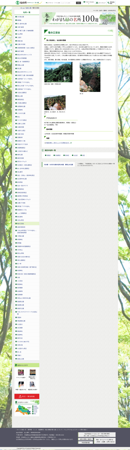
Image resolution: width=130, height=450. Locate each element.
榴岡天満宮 (20, 158)
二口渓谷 (20, 281)
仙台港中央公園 (22, 179)
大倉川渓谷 (20, 134)
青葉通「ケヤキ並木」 (24, 82)
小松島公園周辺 (22, 103)
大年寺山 (20, 250)
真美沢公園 (20, 308)
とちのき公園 (21, 113)
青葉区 (35, 406)
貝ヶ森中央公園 (22, 24)
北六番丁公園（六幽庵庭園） (25, 30)
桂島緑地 (20, 291)
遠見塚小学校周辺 (22, 196)
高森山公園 (20, 359)
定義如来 (20, 137)
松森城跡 (20, 295)
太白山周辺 (20, 220)
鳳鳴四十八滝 (21, 141)
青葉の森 (20, 41)
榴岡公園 (20, 155)
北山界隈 (20, 34)
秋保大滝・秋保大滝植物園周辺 (26, 274)
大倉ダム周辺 (21, 130)
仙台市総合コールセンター (92, 434)
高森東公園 (20, 305)
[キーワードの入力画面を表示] (46, 2)
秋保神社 (20, 270)
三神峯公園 (20, 236)
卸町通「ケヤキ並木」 (24, 206)
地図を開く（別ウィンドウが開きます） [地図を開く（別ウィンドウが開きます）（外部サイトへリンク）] (58, 143)
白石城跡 (20, 328)
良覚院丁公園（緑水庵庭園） (25, 75)
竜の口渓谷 (20, 224)
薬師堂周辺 (20, 189)
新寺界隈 (20, 182)
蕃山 (18, 117)
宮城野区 (36, 408)
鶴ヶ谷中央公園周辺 (23, 168)
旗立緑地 (20, 217)
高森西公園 (20, 301)
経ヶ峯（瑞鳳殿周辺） (24, 61)
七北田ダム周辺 (22, 348)
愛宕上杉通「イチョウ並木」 (25, 86)
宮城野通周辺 (21, 148)
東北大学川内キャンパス (24, 55)
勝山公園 (20, 96)
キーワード (49, 2)
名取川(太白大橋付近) (23, 257)
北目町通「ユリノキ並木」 (25, 79)
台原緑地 (20, 110)
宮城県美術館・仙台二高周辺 (25, 48)
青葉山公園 (20, 65)
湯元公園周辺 (21, 260)
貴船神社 (20, 331)
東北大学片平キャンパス (24, 72)
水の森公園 (20, 17)
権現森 (19, 20)
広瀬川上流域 (21, 124)
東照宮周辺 (20, 99)
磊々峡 (19, 264)
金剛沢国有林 (21, 227)
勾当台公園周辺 (22, 92)
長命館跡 (20, 288)
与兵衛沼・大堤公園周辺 (24, 165)
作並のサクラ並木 (22, 144)
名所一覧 (28, 8)
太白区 (35, 412)
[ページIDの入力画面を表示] (54, 2)
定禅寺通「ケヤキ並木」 (24, 89)
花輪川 (19, 355)
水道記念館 (20, 127)
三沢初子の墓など (22, 151)
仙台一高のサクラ (22, 186)
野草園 (19, 243)
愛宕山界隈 (20, 253)
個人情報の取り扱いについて (54, 429)
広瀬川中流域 (21, 44)
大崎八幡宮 (20, 27)
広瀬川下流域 (21, 203)
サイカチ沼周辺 (22, 120)
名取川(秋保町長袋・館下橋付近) (27, 267)
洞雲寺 (19, 317)
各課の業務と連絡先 (86, 439)
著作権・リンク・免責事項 (36, 429)
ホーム (22, 8)
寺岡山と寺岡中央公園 (24, 298)
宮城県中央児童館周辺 (24, 246)
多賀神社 (20, 239)
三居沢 (19, 37)
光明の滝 (20, 345)
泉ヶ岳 (19, 352)
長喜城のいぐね (22, 210)
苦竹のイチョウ (22, 161)
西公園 (19, 68)
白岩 (18, 277)
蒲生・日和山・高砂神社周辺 (25, 175)
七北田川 (20, 324)
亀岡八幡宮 (20, 51)
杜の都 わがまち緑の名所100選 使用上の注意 (58, 164)
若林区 (35, 410)
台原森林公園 (21, 106)
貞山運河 (20, 172)
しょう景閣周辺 (22, 213)
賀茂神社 (20, 284)
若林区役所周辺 (22, 193)
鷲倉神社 (20, 335)
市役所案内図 (86, 442)
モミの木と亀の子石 (23, 342)
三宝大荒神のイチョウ (24, 199)
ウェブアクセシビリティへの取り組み (75, 429)
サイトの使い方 (21, 429)
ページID (57, 2)
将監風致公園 (21, 321)
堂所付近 (20, 338)
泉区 (35, 413)
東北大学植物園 (22, 58)
